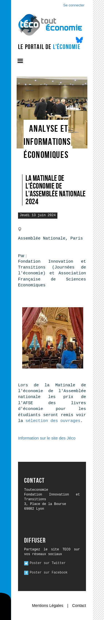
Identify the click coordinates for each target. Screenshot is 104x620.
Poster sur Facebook (49, 573)
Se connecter (74, 5)
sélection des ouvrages (53, 421)
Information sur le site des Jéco (46, 438)
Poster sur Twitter (48, 563)
